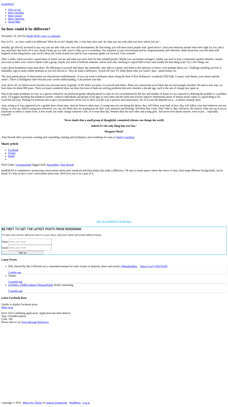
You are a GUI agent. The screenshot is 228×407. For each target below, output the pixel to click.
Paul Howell (67, 164)
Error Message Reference (35, 322)
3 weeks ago (14, 272)
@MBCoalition (28, 285)
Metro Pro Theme (32, 402)
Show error (7, 307)
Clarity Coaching (125, 137)
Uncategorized (23, 164)
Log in (86, 402)
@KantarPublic (45, 285)
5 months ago (15, 281)
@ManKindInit (129, 266)
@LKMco (13, 285)
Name (5, 241)
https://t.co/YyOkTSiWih (153, 266)
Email (5, 247)
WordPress (75, 402)
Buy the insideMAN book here (114, 221)
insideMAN (7, 4)
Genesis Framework (56, 402)
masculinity (53, 164)
